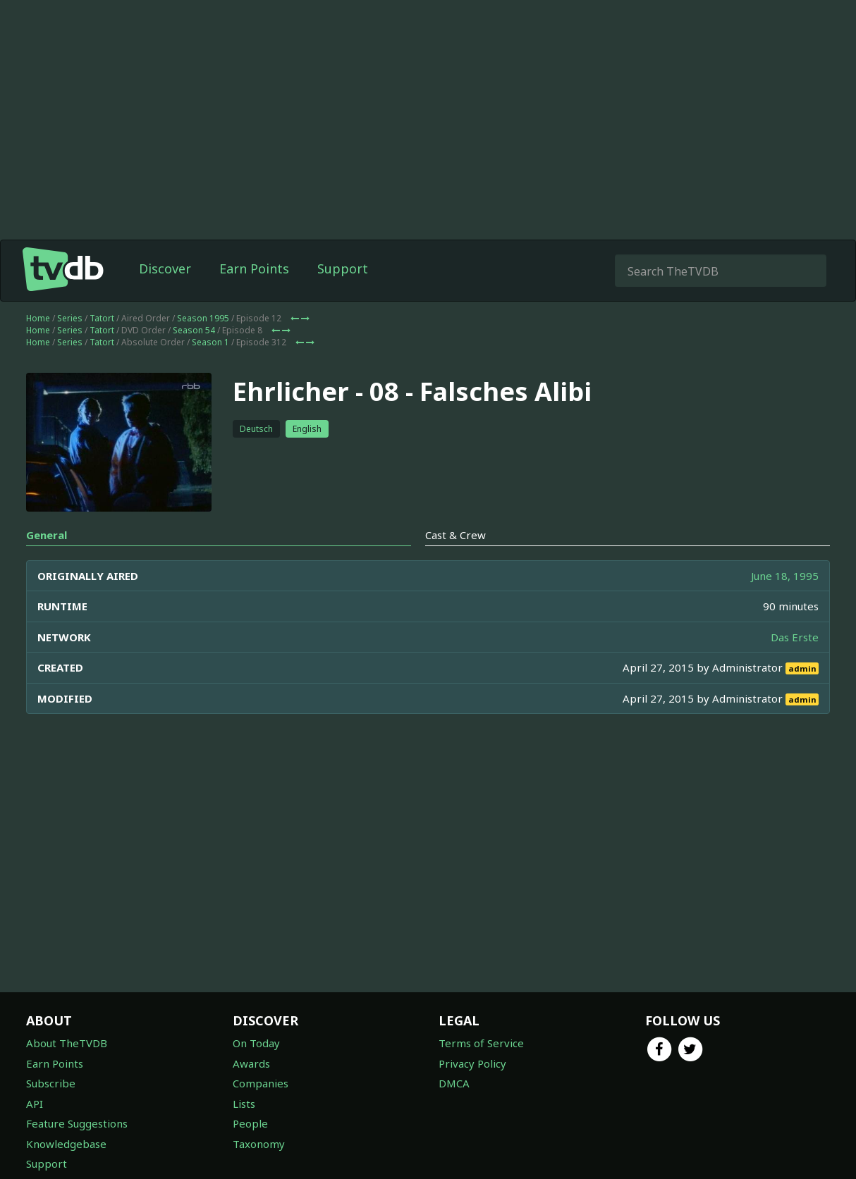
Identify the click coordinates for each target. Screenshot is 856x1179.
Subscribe (50, 1083)
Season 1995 (203, 318)
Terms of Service (481, 1043)
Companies (260, 1083)
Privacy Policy (472, 1063)
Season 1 (210, 342)
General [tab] (46, 535)
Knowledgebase (66, 1144)
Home (38, 318)
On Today (256, 1043)
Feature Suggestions (77, 1123)
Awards (251, 1063)
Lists (244, 1104)
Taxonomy (259, 1144)
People (250, 1123)
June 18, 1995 (785, 576)
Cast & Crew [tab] (455, 535)
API (34, 1104)
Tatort (102, 318)
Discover (165, 268)
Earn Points (254, 268)
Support (342, 268)
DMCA (454, 1083)
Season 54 (194, 330)
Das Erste (795, 637)
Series (69, 318)
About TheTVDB (66, 1043)
